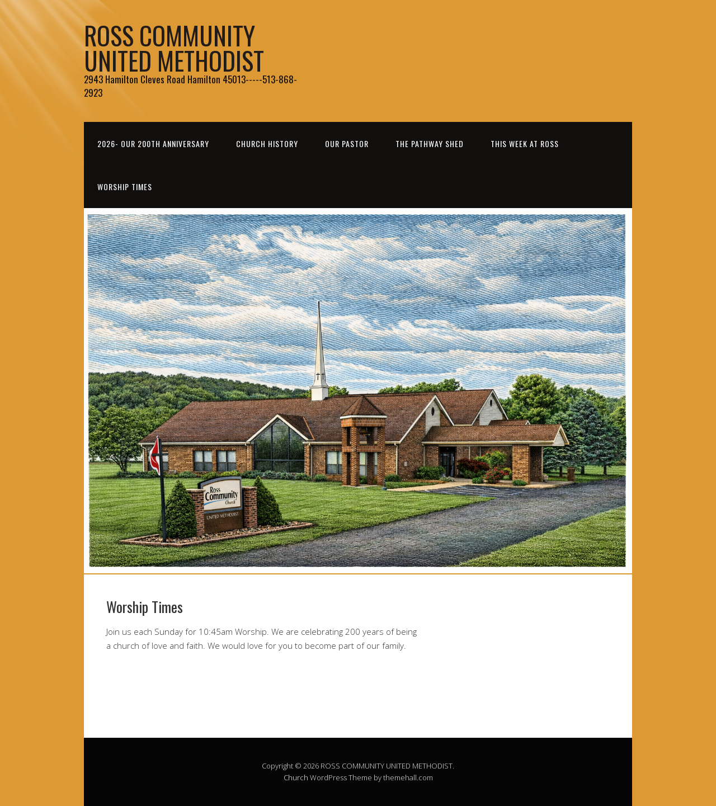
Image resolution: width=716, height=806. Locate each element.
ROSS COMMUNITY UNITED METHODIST (174, 47)
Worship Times (124, 186)
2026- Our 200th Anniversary (153, 143)
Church (296, 777)
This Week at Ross (525, 143)
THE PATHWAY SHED (429, 143)
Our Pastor (347, 143)
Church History (267, 143)
